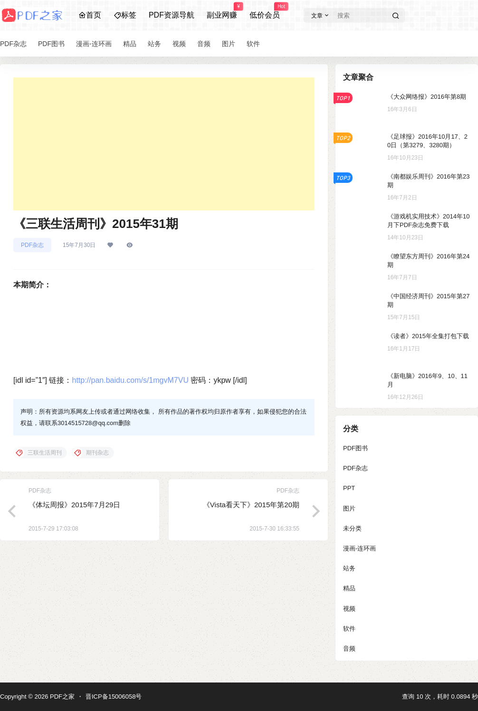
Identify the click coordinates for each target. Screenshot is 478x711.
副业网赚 (222, 10)
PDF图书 (355, 448)
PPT (349, 488)
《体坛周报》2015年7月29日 (74, 505)
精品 (349, 588)
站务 (349, 568)
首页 (89, 15)
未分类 (352, 528)
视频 (349, 608)
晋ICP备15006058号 (114, 696)
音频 (349, 648)
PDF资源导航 (171, 15)
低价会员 (264, 10)
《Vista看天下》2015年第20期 (251, 505)
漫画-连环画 (359, 548)
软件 (349, 628)
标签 (125, 15)
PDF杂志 (32, 245)
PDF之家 (61, 696)
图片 (349, 508)
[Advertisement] (164, 143)
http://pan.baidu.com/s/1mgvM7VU (130, 380)
